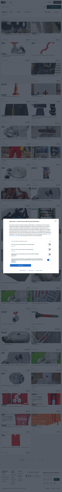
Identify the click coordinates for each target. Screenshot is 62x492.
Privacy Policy (39, 270)
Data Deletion (23, 270)
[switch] (49, 244)
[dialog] (31, 246)
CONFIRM (20, 265)
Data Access (31, 270)
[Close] (56, 221)
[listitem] (31, 241)
